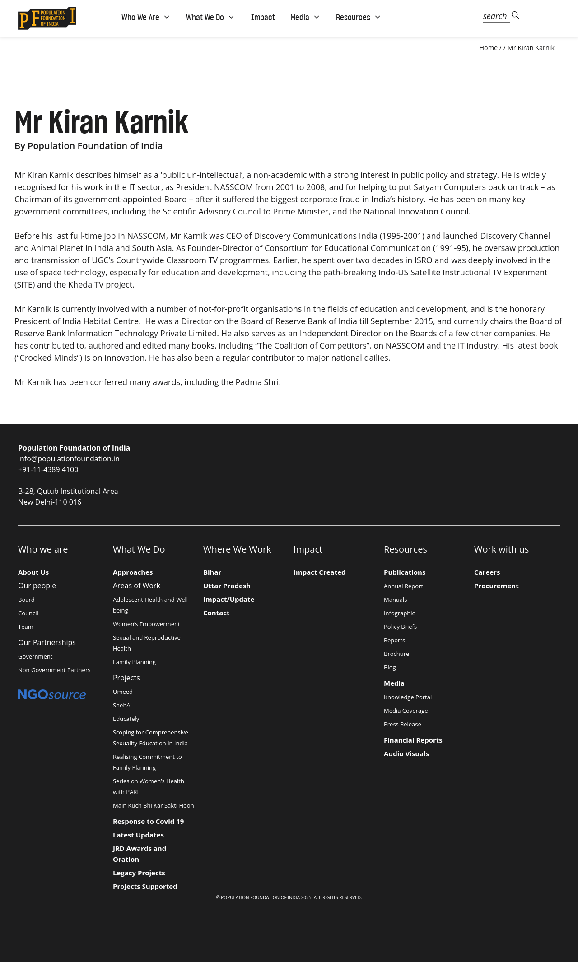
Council (28, 613)
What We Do (210, 17)
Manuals (395, 599)
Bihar (212, 571)
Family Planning (134, 662)
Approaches (133, 571)
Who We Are (146, 17)
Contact (216, 612)
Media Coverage (406, 710)
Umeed (123, 692)
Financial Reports (413, 739)
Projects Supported (145, 886)
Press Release (402, 724)
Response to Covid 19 (148, 821)
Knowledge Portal (408, 697)
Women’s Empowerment (146, 624)
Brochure (396, 654)
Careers (487, 571)
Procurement (496, 585)
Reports (394, 640)
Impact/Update (228, 599)
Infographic (399, 613)
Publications (404, 571)
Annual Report (403, 586)
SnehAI (122, 705)
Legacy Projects (139, 872)
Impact (263, 17)
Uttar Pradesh (227, 585)
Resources (359, 17)
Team (25, 627)
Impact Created (320, 571)
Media (305, 17)
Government (35, 656)
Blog (390, 667)
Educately (126, 719)
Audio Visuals (406, 753)
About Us (33, 571)
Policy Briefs (400, 627)
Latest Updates (138, 834)
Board (26, 599)
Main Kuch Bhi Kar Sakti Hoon (153, 805)
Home (488, 47)
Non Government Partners (54, 670)
